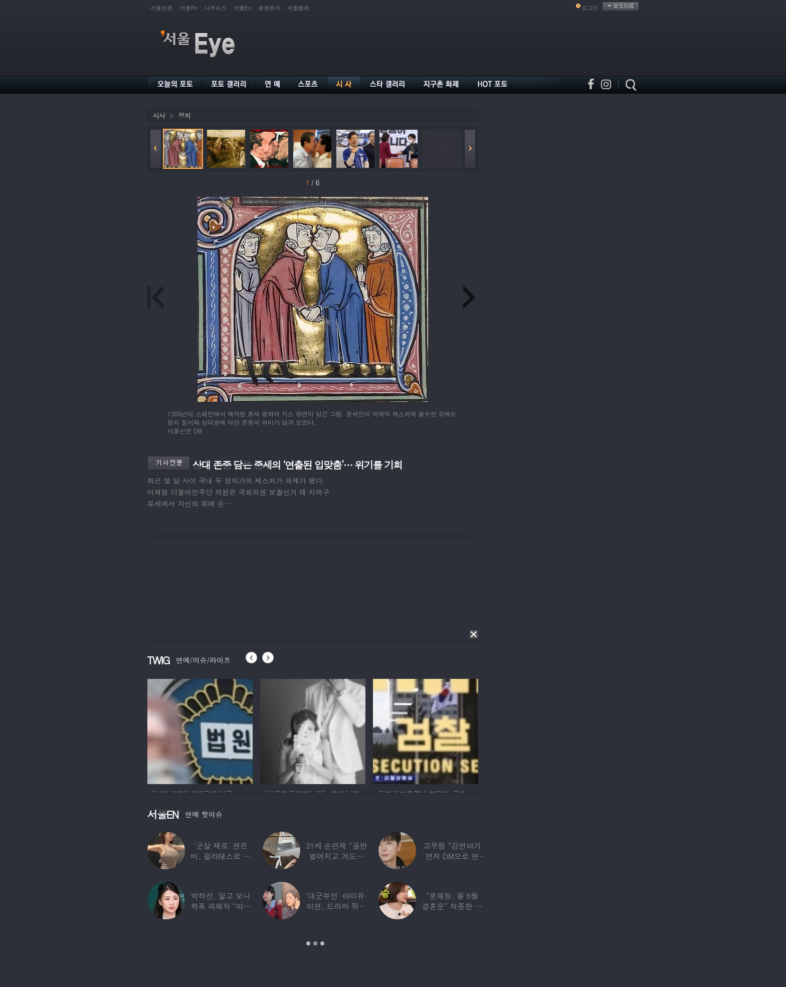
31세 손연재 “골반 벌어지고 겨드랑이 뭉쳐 (336, 856)
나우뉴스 (216, 8)
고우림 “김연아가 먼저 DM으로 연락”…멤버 (452, 856)
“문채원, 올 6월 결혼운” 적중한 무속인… (452, 906)
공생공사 (269, 8)
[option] (200, 730)
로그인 (590, 8)
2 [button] (315, 943)
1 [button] (308, 943)
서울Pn (189, 8)
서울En (242, 8)
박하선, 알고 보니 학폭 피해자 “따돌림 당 (220, 906)
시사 (159, 115)
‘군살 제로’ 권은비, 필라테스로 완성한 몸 (221, 856)
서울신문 (162, 8)
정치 (184, 115)
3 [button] (322, 943)
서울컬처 (298, 8)
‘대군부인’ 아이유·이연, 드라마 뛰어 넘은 (336, 906)
